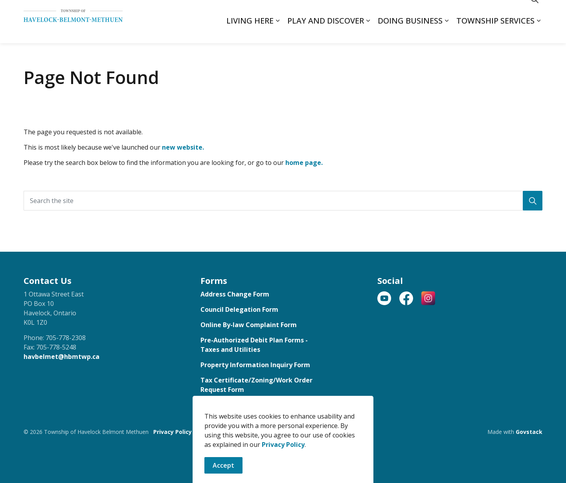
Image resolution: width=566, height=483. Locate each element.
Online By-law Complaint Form (248, 324)
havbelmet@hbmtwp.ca (61, 356)
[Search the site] (283, 200)
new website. (183, 147)
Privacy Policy (172, 431)
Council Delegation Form (239, 309)
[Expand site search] (534, 11)
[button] (532, 200)
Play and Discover (325, 32)
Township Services (495, 32)
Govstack (529, 431)
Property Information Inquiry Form (255, 364)
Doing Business (410, 32)
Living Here (250, 32)
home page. (304, 162)
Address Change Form (234, 294)
